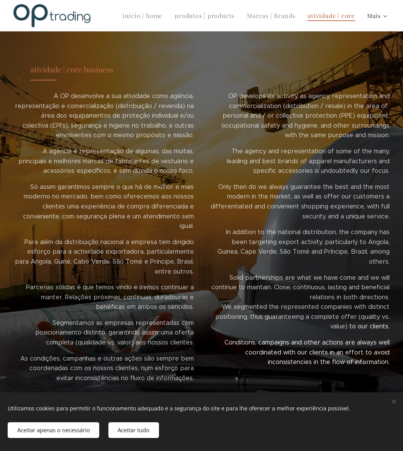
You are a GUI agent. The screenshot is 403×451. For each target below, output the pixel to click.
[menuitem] (152, 15)
